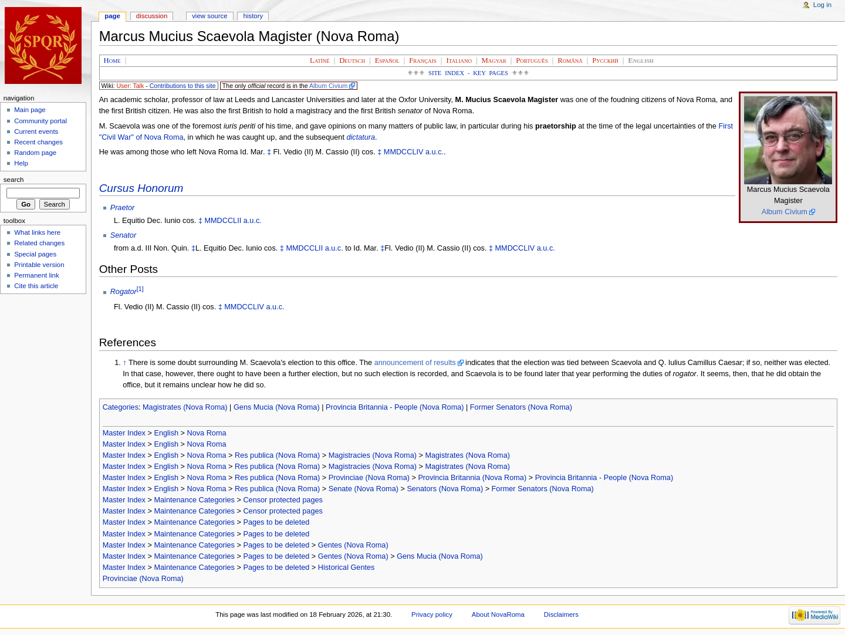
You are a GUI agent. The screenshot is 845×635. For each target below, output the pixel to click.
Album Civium (328, 85)
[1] (140, 288)
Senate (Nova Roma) (363, 489)
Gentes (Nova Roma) (353, 545)
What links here (37, 232)
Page (112, 15)
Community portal (40, 120)
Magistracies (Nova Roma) (373, 455)
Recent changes (38, 142)
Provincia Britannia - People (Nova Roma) (395, 407)
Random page (35, 152)
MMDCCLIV (404, 152)
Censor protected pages (282, 500)
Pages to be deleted (276, 522)
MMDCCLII (222, 221)
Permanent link (36, 275)
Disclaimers (561, 614)
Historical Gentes (346, 567)
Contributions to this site (183, 85)
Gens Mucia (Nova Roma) (277, 407)
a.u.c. (434, 152)
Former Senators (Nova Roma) (521, 407)
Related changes (39, 242)
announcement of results (415, 363)
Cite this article (36, 285)
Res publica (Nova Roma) (277, 455)
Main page (30, 109)
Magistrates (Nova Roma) (185, 407)
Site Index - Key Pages (468, 73)
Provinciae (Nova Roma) (369, 478)
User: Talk (130, 85)
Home (112, 60)
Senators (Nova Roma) (445, 489)
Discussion (151, 15)
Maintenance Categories (194, 500)
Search (14, 179)
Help (21, 163)
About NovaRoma (498, 614)
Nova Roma (207, 433)
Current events (36, 131)
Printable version (39, 264)
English (166, 433)
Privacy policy (431, 614)
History (253, 15)
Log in (822, 4)
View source (209, 15)
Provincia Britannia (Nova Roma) (472, 478)
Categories (120, 407)
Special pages (35, 254)
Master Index (124, 433)
